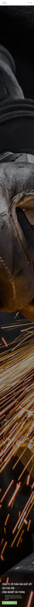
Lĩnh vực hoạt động (10, 603)
